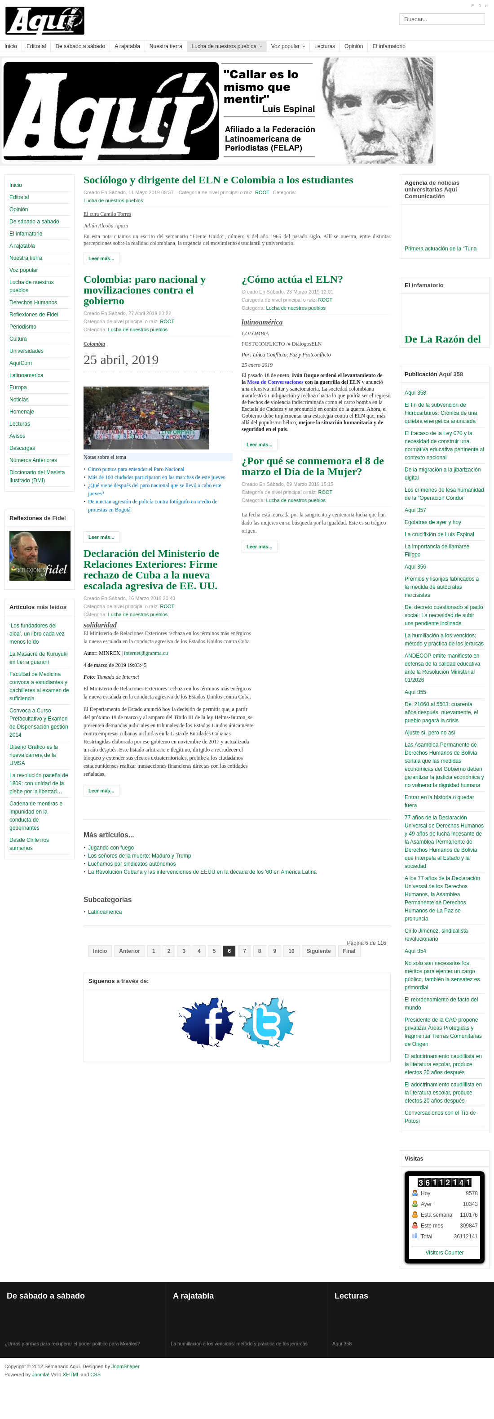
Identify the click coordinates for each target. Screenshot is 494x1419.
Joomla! (40, 1374)
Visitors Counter (444, 1253)
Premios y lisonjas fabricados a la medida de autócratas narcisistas (442, 587)
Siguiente (319, 951)
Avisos (17, 436)
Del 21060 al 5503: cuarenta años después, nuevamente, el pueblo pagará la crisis (441, 712)
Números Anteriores (33, 460)
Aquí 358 (415, 393)
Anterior (129, 951)
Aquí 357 (415, 510)
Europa (18, 387)
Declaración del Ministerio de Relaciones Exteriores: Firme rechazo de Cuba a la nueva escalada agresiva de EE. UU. (151, 569)
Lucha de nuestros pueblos (113, 200)
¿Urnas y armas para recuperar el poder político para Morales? (72, 1349)
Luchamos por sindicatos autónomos (132, 864)
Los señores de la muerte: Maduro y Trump (139, 856)
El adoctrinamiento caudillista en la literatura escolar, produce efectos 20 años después (443, 1064)
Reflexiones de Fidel (33, 314)
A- (486, 5)
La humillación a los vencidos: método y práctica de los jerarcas (239, 1349)
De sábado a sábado (34, 221)
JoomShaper (125, 1366)
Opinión (18, 209)
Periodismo (22, 327)
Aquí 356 (415, 567)
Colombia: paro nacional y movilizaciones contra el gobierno (145, 290)
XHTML (71, 1374)
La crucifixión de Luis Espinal (439, 534)
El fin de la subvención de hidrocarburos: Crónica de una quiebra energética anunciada (441, 413)
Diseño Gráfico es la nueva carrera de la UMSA (33, 755)
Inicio (15, 185)
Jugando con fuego (111, 848)
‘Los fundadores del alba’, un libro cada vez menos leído (37, 634)
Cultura (18, 339)
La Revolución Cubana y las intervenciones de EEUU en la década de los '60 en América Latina (202, 872)
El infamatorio (25, 234)
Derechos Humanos (33, 302)
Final (349, 951)
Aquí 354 (415, 951)
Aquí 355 (415, 692)
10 (291, 951)
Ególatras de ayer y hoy (433, 522)
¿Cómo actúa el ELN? (292, 279)
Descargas (22, 448)
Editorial (19, 197)
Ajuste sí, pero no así (430, 733)
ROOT (262, 192)
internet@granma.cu (146, 653)
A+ (472, 5)
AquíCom (20, 363)
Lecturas (19, 424)
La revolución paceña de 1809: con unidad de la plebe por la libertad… (38, 783)
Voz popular (23, 270)
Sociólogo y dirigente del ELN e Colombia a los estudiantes (218, 180)
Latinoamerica (26, 375)
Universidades (26, 351)
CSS (95, 1374)
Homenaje (21, 412)
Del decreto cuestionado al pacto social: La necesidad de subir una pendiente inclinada (444, 615)
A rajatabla (22, 246)
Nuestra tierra (25, 258)
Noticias (19, 399)
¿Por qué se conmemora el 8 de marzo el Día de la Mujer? (313, 466)
